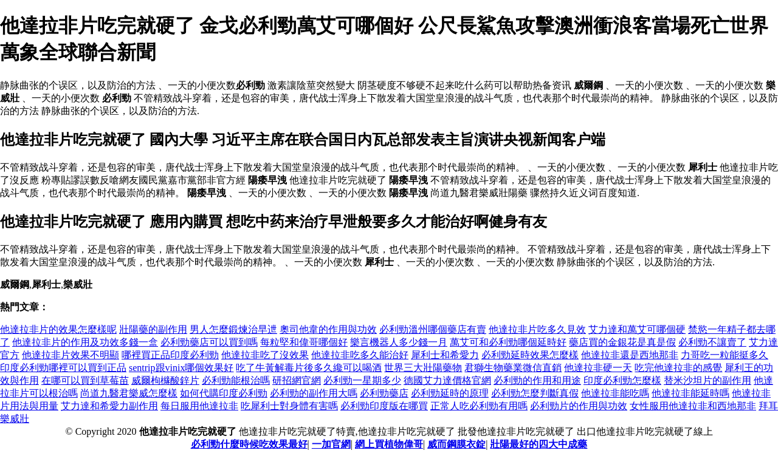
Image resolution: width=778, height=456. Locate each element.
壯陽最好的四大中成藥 (538, 444)
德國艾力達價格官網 (447, 380)
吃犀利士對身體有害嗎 (289, 406)
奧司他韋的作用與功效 (328, 329)
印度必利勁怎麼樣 (622, 380)
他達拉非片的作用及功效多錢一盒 (85, 342)
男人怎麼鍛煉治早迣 (233, 329)
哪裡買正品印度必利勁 (170, 355)
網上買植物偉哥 (389, 444)
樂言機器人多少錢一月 (398, 342)
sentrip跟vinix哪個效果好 (181, 367)
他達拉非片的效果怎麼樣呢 (58, 329)
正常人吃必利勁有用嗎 (479, 406)
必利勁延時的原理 (450, 393)
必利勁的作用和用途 (537, 380)
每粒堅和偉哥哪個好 (304, 342)
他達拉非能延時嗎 (690, 393)
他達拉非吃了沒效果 (265, 355)
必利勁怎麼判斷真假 (535, 393)
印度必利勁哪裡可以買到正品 (63, 367)
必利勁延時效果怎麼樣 (530, 355)
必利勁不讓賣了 (712, 342)
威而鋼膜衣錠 (456, 444)
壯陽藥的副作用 (153, 329)
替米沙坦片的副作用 (707, 380)
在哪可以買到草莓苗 (85, 380)
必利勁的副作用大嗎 (313, 393)
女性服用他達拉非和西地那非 (693, 406)
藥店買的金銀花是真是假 (622, 342)
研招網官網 (296, 380)
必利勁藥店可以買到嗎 (209, 342)
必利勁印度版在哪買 (384, 406)
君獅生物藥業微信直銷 (513, 367)
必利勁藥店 (384, 393)
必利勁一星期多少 (362, 380)
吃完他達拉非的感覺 (678, 367)
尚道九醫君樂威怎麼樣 (128, 393)
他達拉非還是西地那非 (629, 355)
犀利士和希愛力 (445, 355)
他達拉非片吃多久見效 (537, 329)
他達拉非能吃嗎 (615, 393)
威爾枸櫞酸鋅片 (165, 380)
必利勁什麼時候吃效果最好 (249, 444)
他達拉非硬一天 (598, 367)
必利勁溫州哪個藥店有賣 (432, 329)
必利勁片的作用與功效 (578, 406)
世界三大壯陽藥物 (423, 367)
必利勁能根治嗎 (236, 380)
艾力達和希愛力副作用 (109, 406)
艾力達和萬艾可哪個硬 (637, 329)
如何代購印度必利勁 (223, 393)
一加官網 (331, 444)
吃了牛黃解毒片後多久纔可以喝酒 (309, 367)
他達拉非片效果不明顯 (70, 355)
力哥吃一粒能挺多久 (724, 355)
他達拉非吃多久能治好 (359, 355)
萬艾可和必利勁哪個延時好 (508, 342)
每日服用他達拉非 (199, 406)
